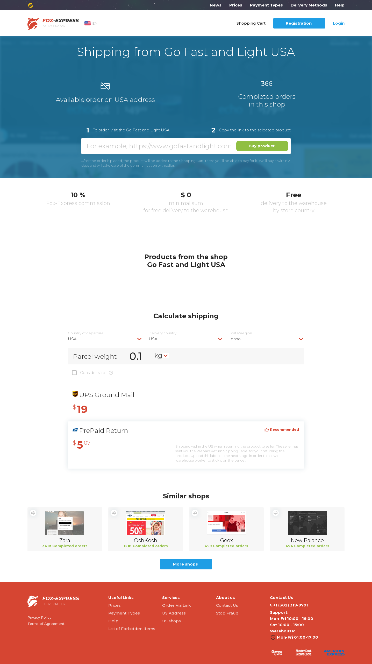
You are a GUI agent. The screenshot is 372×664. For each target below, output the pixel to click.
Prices (235, 5)
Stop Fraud (227, 613)
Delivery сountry (162, 333)
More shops (185, 564)
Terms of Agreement (46, 623)
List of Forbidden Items (131, 628)
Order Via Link (176, 605)
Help (340, 5)
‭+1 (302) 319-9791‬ (289, 605)
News (215, 5)
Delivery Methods (309, 5)
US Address (174, 613)
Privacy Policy (39, 617)
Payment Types (266, 5)
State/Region (241, 333)
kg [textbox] (158, 355)
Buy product (262, 145)
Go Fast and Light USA (148, 130)
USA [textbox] (72, 338)
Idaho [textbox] (235, 338)
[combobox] (105, 338)
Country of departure (86, 333)
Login (339, 23)
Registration (299, 23)
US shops (171, 620)
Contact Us (227, 605)
